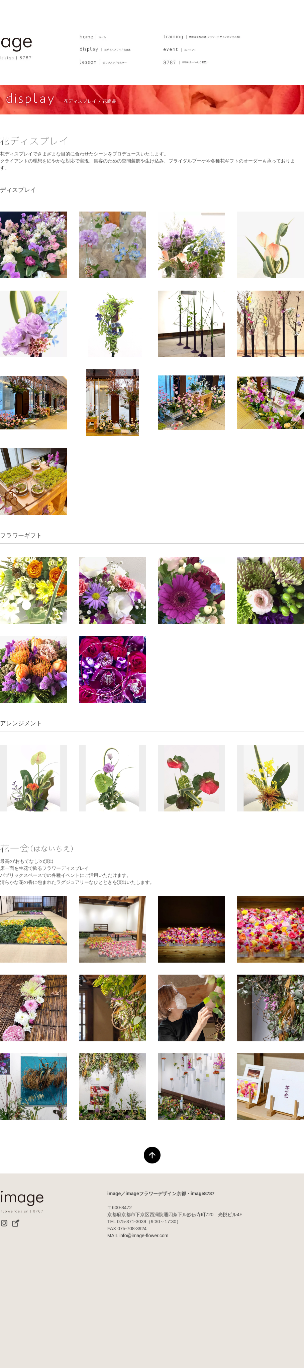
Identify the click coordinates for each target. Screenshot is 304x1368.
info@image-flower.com (144, 1235)
